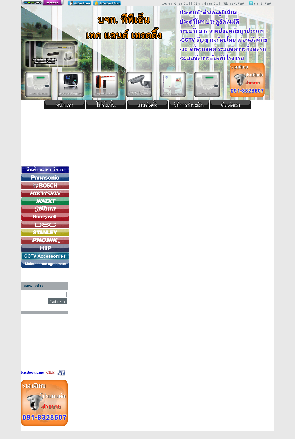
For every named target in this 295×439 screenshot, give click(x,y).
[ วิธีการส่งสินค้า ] (234, 3)
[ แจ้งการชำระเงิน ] (175, 3)
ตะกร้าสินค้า (263, 3)
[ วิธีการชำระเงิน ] (205, 3)
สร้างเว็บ (42, 3)
